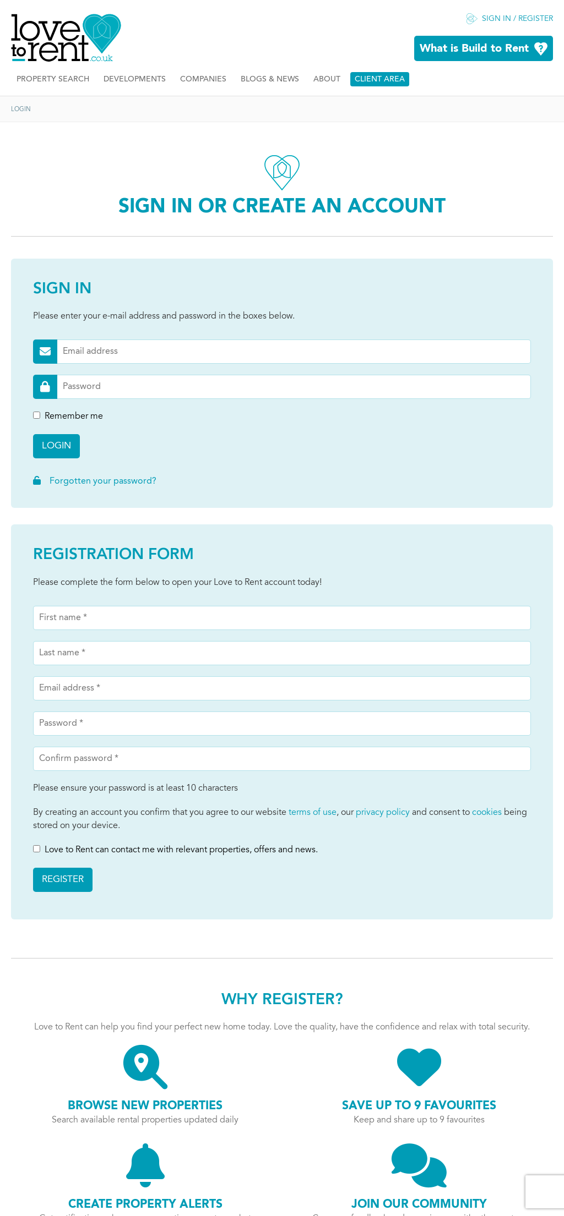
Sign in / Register (517, 19)
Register (63, 879)
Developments (135, 79)
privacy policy (383, 812)
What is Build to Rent (474, 48)
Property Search (53, 79)
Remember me (68, 416)
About (326, 79)
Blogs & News (270, 79)
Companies (203, 79)
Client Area (380, 79)
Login (56, 446)
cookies (487, 812)
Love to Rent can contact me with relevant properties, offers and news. (175, 850)
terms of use (313, 812)
